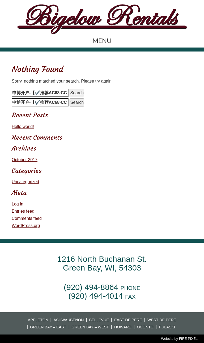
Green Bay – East (48, 327)
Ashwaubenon (68, 320)
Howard (122, 327)
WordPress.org (26, 225)
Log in (17, 204)
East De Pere (128, 320)
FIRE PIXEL (188, 339)
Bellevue (99, 320)
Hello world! (23, 126)
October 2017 (24, 159)
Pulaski (167, 327)
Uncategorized (25, 181)
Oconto (145, 327)
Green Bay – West (90, 327)
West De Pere (161, 320)
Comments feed (27, 218)
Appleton (38, 320)
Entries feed (23, 211)
